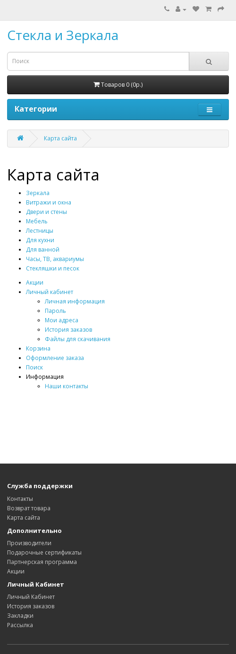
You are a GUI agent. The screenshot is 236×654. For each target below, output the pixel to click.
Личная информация (75, 301)
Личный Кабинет (31, 597)
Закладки (20, 616)
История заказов (68, 330)
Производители (29, 543)
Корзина (38, 348)
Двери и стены (46, 212)
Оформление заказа (55, 358)
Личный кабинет (49, 292)
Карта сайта (60, 138)
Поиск (34, 367)
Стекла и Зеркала (62, 35)
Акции (34, 282)
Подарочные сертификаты (44, 552)
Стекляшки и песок (52, 268)
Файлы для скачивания (77, 339)
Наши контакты (66, 386)
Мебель (37, 221)
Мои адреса (61, 320)
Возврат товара (29, 508)
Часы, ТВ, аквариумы (55, 259)
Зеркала (38, 193)
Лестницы (39, 231)
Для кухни (40, 240)
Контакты (20, 499)
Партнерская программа (42, 562)
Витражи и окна (48, 202)
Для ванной (42, 249)
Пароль (55, 311)
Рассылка (20, 625)
